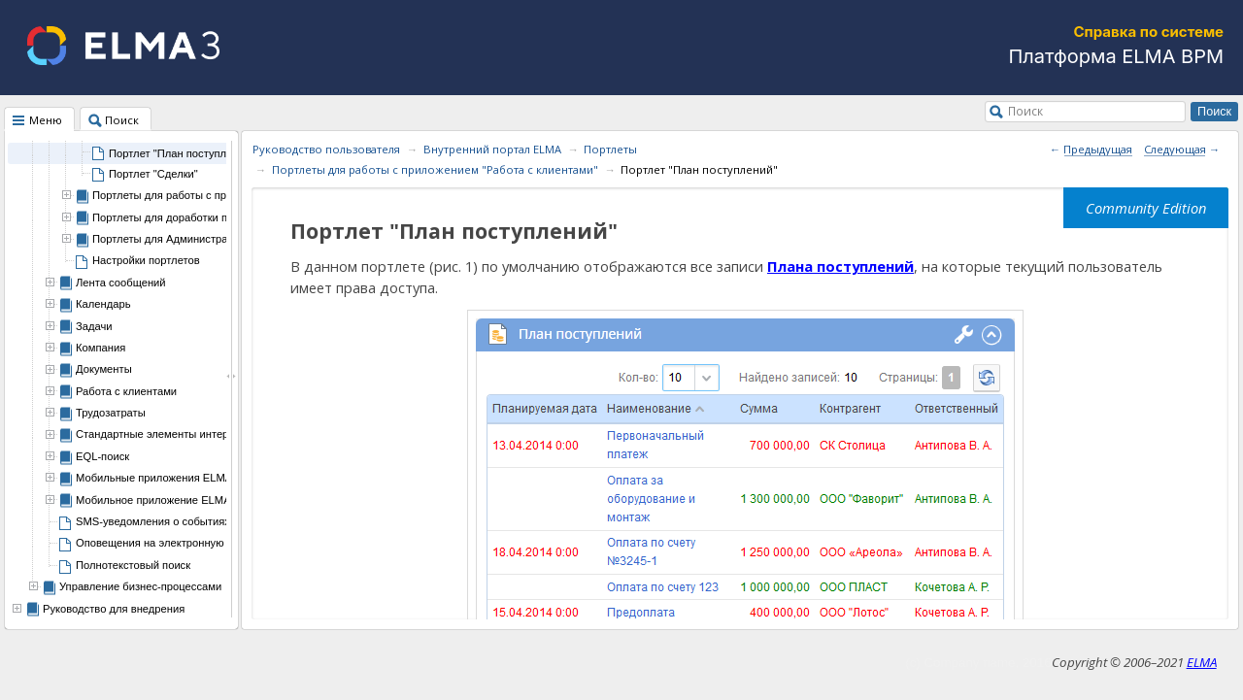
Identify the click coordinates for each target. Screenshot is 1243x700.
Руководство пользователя (326, 149)
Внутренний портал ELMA (492, 149)
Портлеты (610, 149)
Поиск (1025, 110)
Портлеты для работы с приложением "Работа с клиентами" (435, 169)
